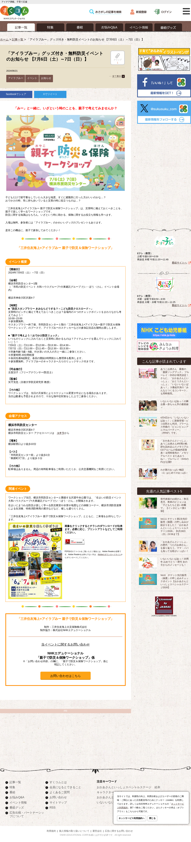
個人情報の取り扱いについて (74, 831)
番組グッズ (17, 807)
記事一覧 (17, 39)
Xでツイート (50, 94)
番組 (12, 792)
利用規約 (51, 831)
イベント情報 (18, 802)
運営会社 (97, 831)
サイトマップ (58, 802)
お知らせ (46, 78)
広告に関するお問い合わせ (119, 831)
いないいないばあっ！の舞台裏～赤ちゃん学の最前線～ (174, 404)
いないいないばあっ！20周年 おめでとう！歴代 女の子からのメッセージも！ (174, 562)
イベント (32, 78)
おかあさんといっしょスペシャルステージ (124, 787)
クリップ (118, 57)
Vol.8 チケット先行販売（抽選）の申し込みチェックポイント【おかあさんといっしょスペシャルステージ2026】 (174, 581)
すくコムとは (58, 782)
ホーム (4, 39)
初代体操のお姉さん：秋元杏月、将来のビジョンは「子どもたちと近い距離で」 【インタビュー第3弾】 (174, 505)
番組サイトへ (179, 262)
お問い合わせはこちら (65, 676)
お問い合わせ (58, 797)
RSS (52, 807)
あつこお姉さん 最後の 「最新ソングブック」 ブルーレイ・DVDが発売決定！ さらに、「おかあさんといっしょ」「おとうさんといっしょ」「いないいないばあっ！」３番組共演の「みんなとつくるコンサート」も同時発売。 (174, 381)
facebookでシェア (16, 94)
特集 (12, 787)
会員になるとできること (65, 787)
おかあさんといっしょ (111, 797)
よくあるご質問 (60, 792)
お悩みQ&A (17, 797)
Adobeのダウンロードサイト (109, 554)
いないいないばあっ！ (111, 802)
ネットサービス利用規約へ (132, 818)
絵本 (157, 787)
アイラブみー (15, 78)
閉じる (152, 818)
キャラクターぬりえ (110, 792)
